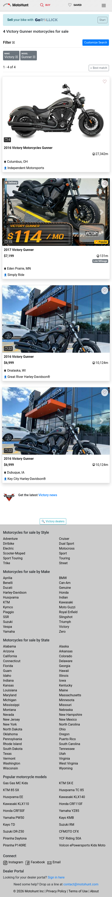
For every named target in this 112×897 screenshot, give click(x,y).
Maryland (9, 695)
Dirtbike (8, 544)
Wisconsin (10, 768)
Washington (11, 763)
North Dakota (12, 729)
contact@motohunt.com (80, 884)
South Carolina (69, 744)
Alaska (64, 646)
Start (102, 20)
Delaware (66, 661)
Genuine (65, 588)
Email (57, 862)
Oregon (64, 734)
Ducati (7, 588)
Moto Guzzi (67, 607)
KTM (6, 602)
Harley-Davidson (15, 592)
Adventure (10, 539)
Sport (63, 553)
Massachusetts (70, 695)
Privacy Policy (56, 891)
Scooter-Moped (14, 553)
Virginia (64, 758)
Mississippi (11, 705)
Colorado (65, 656)
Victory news (47, 495)
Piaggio (8, 612)
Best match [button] (99, 67)
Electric (8, 548)
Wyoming (66, 768)
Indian (63, 597)
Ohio (62, 729)
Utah (62, 754)
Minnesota (66, 700)
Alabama (9, 646)
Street (63, 563)
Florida (8, 666)
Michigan (9, 700)
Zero (62, 631)
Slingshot (66, 617)
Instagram (16, 862)
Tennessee (67, 749)
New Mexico (68, 719)
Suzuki (8, 622)
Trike (6, 563)
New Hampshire (70, 715)
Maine (63, 690)
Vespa (7, 627)
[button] (10, 110)
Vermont (9, 758)
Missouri (65, 705)
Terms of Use (78, 891)
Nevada (8, 715)
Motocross (67, 548)
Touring (64, 558)
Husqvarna (11, 597)
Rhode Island (12, 744)
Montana (9, 710)
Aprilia (7, 578)
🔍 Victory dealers (53, 521)
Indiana (8, 680)
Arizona (8, 651)
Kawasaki (66, 602)
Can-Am (65, 583)
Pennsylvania (12, 739)
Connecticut (11, 661)
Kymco (8, 607)
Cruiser (64, 539)
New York (10, 724)
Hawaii (64, 671)
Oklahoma (10, 734)
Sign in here (56, 877)
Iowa (62, 680)
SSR (6, 617)
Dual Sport (66, 544)
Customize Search (95, 42)
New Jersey (11, 719)
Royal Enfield (68, 612)
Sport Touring (12, 558)
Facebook (38, 862)
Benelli (8, 583)
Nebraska (66, 710)
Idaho (7, 676)
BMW (63, 578)
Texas (7, 754)
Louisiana (10, 690)
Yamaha (9, 631)
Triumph (65, 622)
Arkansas (66, 651)
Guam (7, 671)
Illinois (63, 676)
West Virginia (68, 763)
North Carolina (69, 724)
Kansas (8, 685)
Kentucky (65, 685)
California (10, 656)
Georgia (64, 666)
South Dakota (12, 749)
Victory (64, 627)
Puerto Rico (67, 739)
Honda (64, 592)
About (94, 891)
